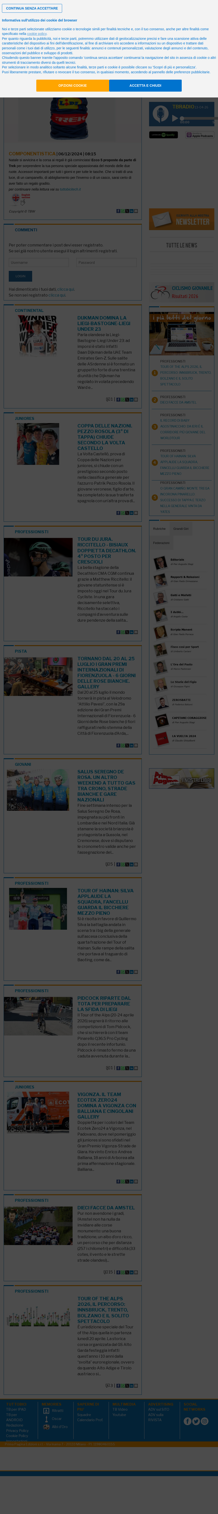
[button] (32, 8)
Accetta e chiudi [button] (145, 85)
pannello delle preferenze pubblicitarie (180, 72)
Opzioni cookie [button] (72, 85)
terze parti (68, 39)
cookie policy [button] (37, 34)
